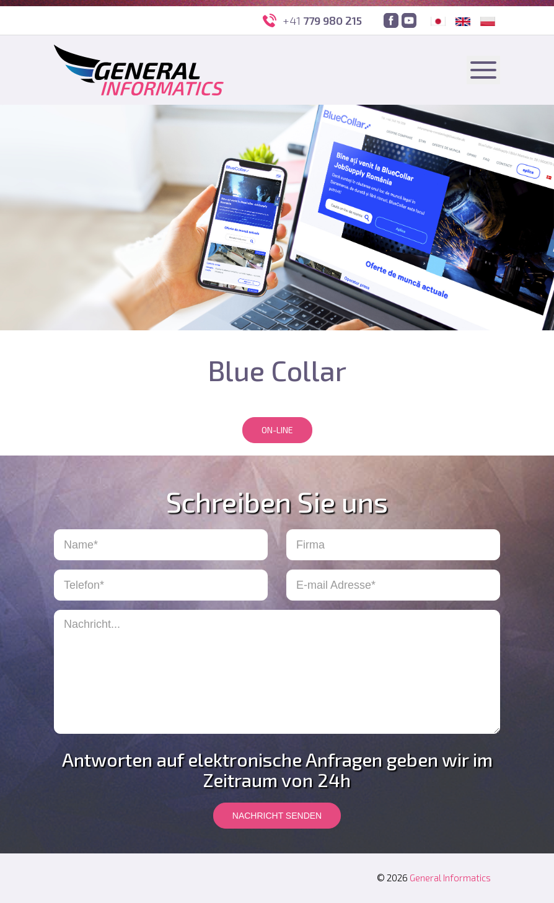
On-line (277, 430)
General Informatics (450, 877)
